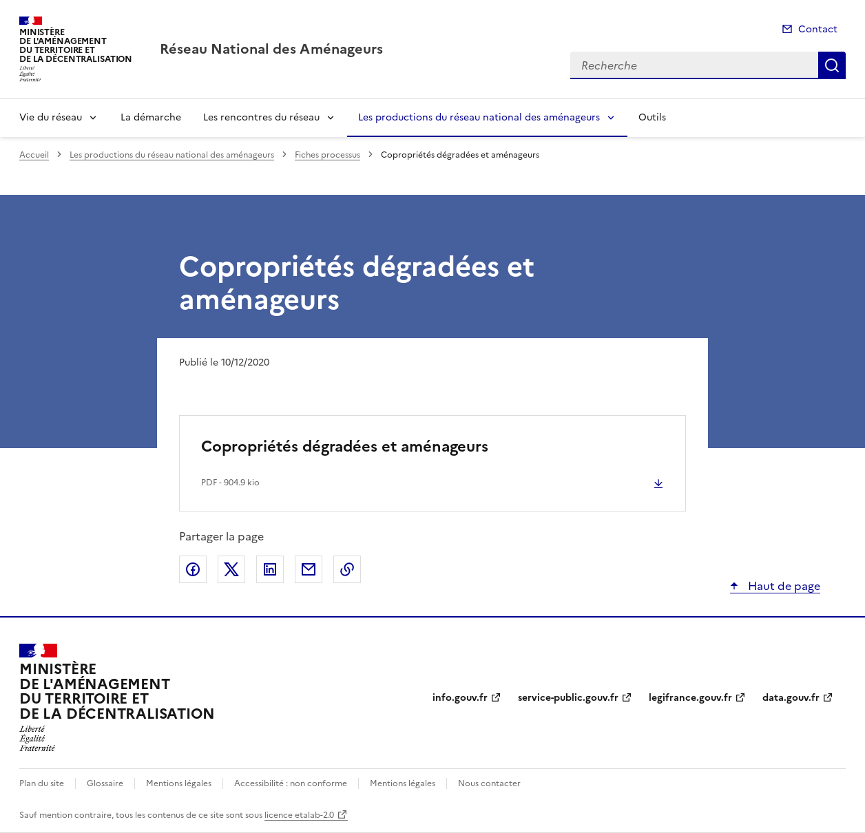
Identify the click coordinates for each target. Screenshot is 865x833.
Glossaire (105, 783)
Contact (817, 29)
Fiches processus (327, 155)
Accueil (34, 155)
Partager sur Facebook (193, 569)
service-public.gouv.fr (568, 697)
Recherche (832, 65)
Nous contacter (489, 783)
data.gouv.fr (791, 697)
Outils (652, 117)
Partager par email (308, 569)
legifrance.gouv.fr (690, 697)
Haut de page (782, 586)
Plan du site (41, 783)
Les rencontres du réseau (261, 117)
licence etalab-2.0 (299, 815)
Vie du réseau (50, 117)
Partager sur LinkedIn (270, 569)
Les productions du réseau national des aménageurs (479, 117)
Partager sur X (231, 569)
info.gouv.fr (460, 697)
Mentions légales (178, 783)
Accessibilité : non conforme (290, 783)
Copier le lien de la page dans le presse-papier (347, 569)
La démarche (151, 117)
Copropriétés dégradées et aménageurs (344, 446)
